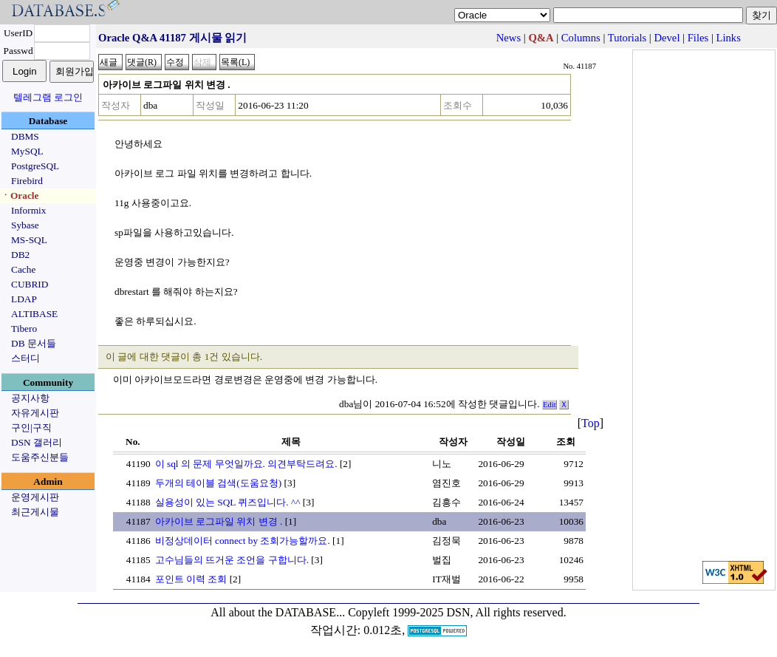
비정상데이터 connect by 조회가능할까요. (242, 540)
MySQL (27, 151)
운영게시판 (35, 497)
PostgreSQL (35, 165)
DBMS (25, 136)
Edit (549, 405)
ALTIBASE (34, 313)
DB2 (20, 254)
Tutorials (627, 38)
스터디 (25, 358)
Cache (23, 269)
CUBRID (29, 284)
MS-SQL (29, 239)
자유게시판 (35, 412)
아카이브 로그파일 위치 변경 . (219, 521)
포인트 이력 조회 (191, 579)
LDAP (24, 298)
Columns (580, 38)
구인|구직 (31, 427)
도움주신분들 (40, 457)
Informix (28, 210)
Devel (667, 38)
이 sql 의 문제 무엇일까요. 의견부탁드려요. (246, 463)
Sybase (25, 225)
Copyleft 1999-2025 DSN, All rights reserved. (457, 612)
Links (728, 38)
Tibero (24, 328)
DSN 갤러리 (36, 442)
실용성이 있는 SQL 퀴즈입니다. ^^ (228, 502)
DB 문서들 (33, 343)
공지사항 (30, 398)
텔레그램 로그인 (48, 97)
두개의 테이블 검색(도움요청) (218, 483)
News (508, 38)
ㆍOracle (19, 195)
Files (698, 38)
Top (590, 423)
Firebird (27, 180)
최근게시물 (35, 511)
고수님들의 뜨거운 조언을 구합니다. (232, 559)
